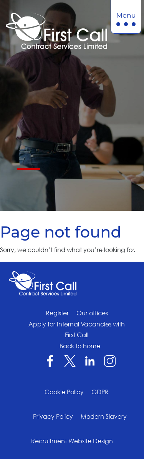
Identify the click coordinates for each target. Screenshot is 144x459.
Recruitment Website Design (72, 441)
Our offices (92, 313)
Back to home (80, 346)
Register (57, 313)
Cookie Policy (64, 392)
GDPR (100, 392)
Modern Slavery (104, 416)
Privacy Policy (53, 416)
